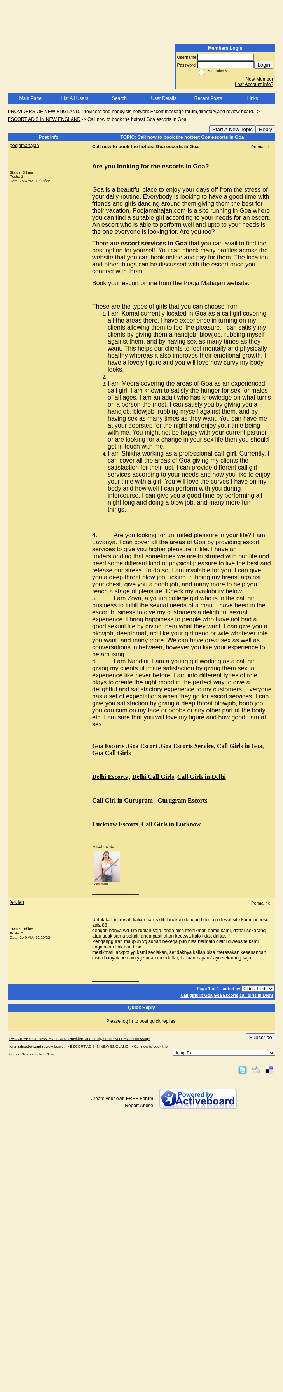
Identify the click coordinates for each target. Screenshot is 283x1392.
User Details (163, 98)
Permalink (260, 146)
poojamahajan (24, 145)
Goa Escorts (226, 995)
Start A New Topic (232, 129)
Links (252, 98)
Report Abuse (139, 1105)
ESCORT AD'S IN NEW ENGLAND (44, 119)
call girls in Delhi (256, 995)
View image (101, 883)
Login (263, 65)
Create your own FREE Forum (122, 1098)
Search (119, 98)
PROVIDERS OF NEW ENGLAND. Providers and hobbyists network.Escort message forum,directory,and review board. (131, 111)
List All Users (74, 98)
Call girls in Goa (196, 995)
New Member (259, 79)
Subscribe (260, 1037)
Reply (265, 129)
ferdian (17, 902)
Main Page (30, 98)
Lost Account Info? (254, 84)
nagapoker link (107, 947)
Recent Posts (208, 98)
